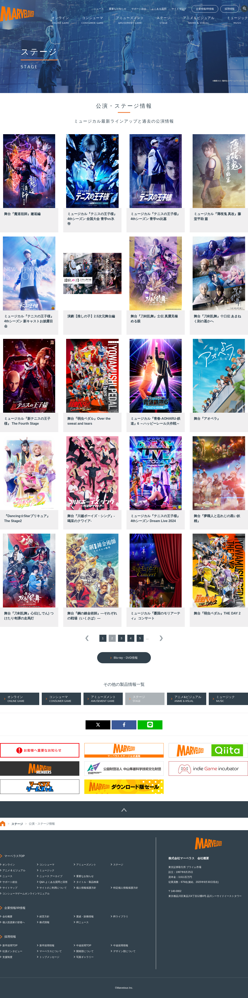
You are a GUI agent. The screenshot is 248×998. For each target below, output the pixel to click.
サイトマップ (179, 8)
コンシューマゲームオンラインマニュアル (26, 893)
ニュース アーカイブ (50, 876)
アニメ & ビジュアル (13, 870)
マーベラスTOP (14, 856)
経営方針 (44, 916)
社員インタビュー (12, 951)
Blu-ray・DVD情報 (126, 657)
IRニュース (82, 922)
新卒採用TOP (9, 945)
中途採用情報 (120, 945)
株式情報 (44, 922)
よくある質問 (158, 8)
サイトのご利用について (53, 887)
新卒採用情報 (46, 945)
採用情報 (230, 8)
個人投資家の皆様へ (13, 922)
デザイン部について (124, 951)
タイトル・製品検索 (87, 882)
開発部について (85, 951)
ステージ (17, 824)
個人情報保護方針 (86, 887)
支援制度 (7, 957)
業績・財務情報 (85, 916)
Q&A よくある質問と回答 (53, 882)
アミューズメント (86, 864)
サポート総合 (138, 8)
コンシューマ (46, 864)
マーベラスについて (50, 951)
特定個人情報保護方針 (125, 887)
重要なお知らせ (117, 8)
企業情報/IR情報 (205, 8)
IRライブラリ (120, 916)
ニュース (99, 8)
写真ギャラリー (85, 957)
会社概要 (7, 916)
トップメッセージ (49, 957)
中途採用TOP (83, 945)
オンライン (8, 864)
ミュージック (46, 870)
